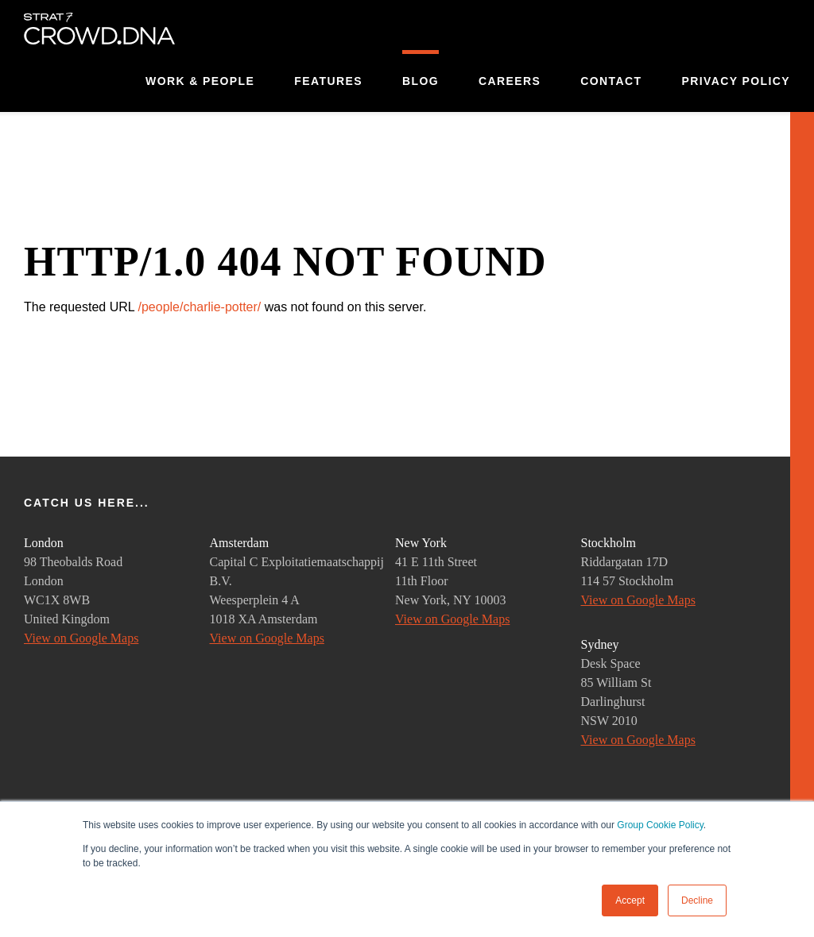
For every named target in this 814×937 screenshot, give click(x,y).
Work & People (199, 81)
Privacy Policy (735, 81)
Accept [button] (630, 900)
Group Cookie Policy (660, 825)
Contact (611, 81)
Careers (510, 81)
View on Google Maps (81, 638)
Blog (420, 81)
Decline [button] (697, 900)
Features (328, 81)
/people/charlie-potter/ (199, 307)
